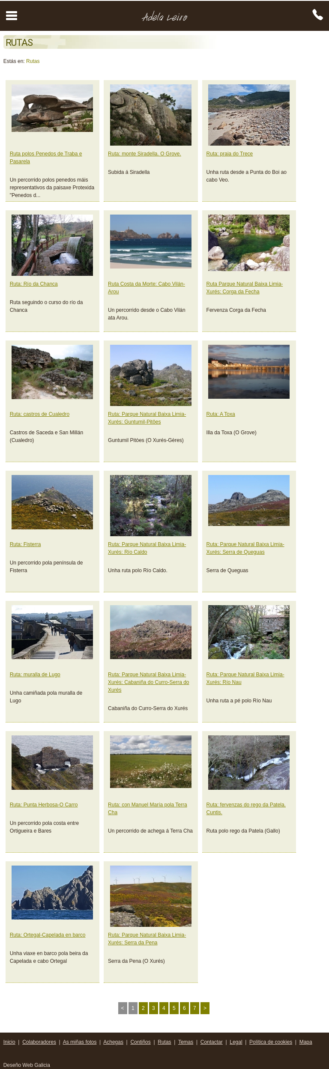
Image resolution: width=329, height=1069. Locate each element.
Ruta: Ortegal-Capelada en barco (48, 935)
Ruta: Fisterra (25, 544)
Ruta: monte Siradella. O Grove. (144, 154)
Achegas (113, 1042)
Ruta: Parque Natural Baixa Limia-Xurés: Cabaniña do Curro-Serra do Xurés (148, 682)
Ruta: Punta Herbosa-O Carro (44, 805)
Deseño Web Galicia (27, 1065)
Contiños (140, 1042)
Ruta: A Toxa (220, 414)
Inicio (9, 1042)
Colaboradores (39, 1042)
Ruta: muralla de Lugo (35, 675)
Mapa (305, 1042)
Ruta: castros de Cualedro (39, 414)
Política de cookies (270, 1042)
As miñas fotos (80, 1042)
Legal (236, 1042)
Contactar (211, 1042)
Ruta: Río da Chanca (34, 284)
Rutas (32, 61)
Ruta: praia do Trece (229, 154)
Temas (185, 1042)
